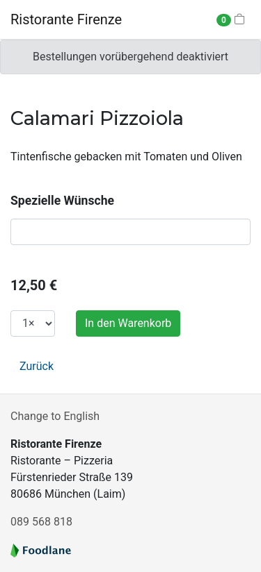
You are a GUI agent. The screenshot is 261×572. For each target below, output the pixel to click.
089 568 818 (41, 521)
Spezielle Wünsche (62, 201)
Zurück (36, 366)
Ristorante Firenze (66, 19)
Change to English (55, 416)
